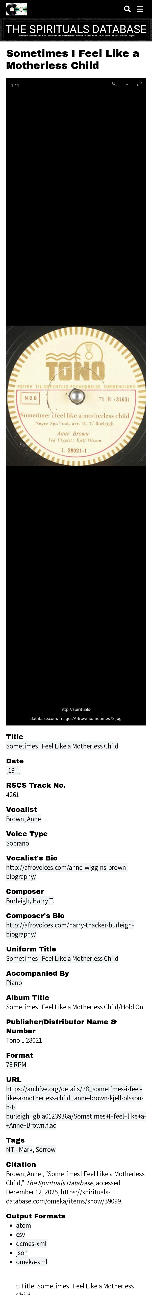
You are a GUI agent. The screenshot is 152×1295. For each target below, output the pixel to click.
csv (20, 1234)
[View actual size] (114, 84)
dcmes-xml (31, 1243)
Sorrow (46, 1149)
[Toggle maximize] (139, 84)
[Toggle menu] (140, 9)
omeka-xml (31, 1261)
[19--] (13, 770)
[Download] (127, 84)
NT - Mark (19, 1149)
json (22, 1252)
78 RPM (16, 1064)
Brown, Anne (23, 818)
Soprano (17, 843)
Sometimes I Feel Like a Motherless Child (62, 746)
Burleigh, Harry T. (30, 900)
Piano (14, 982)
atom (23, 1225)
